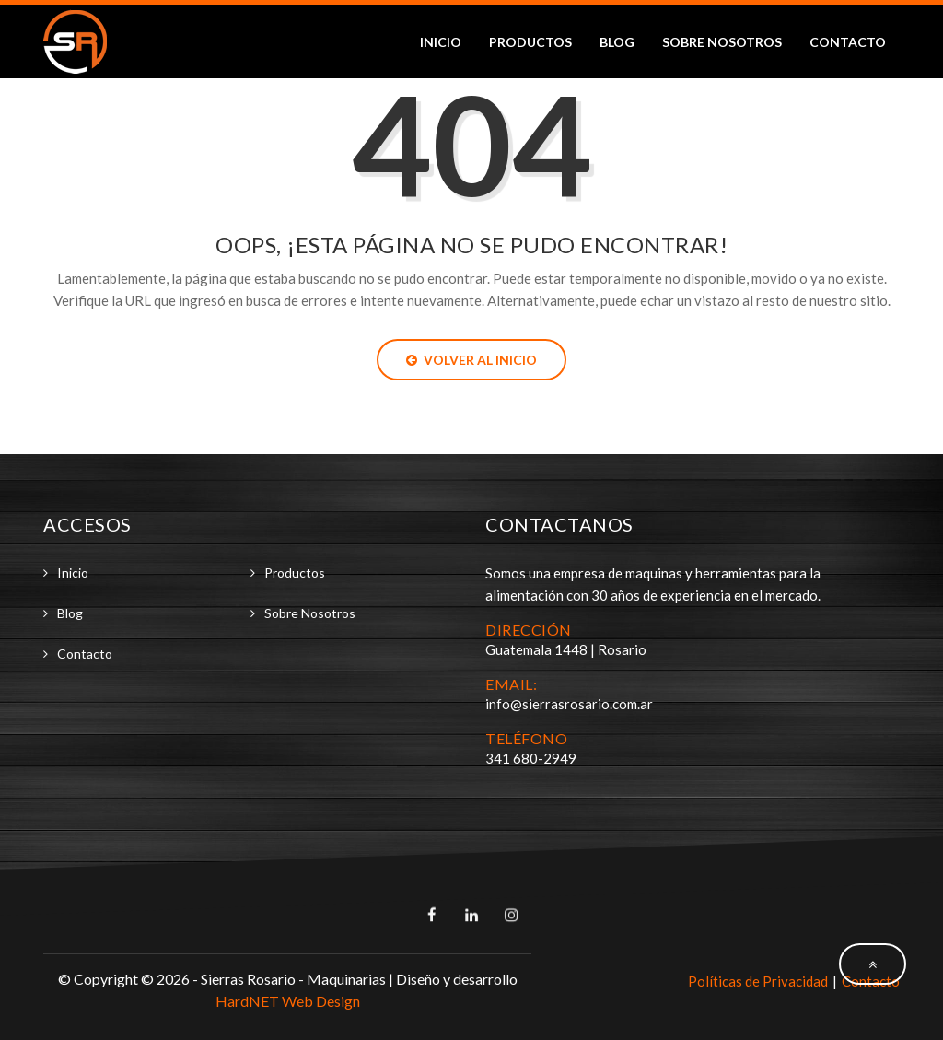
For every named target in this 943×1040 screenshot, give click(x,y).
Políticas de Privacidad (758, 981)
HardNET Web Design (287, 1001)
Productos (530, 42)
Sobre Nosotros (722, 42)
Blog (617, 42)
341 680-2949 (530, 758)
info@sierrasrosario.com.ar (569, 703)
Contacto (847, 42)
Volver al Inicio (471, 360)
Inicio (440, 42)
